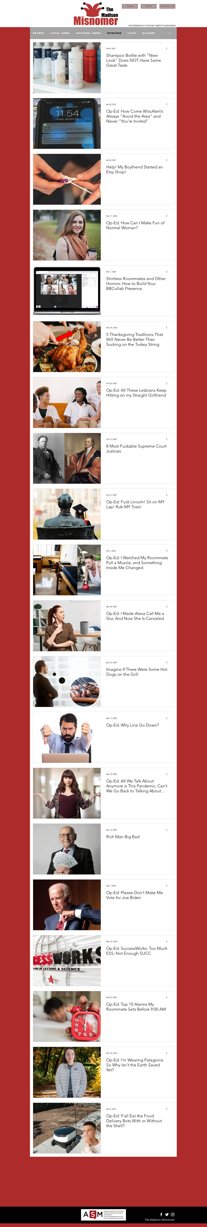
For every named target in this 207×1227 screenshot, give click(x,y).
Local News (60, 33)
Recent (39, 33)
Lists (132, 33)
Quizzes (148, 33)
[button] (170, 33)
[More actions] (168, 48)
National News (88, 33)
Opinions (114, 33)
